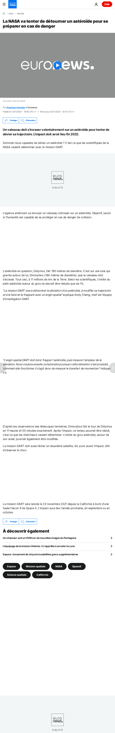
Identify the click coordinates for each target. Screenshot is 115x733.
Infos (11, 14)
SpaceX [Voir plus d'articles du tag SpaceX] (76, 566)
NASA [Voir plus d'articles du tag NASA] (58, 566)
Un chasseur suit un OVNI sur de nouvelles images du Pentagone (39, 537)
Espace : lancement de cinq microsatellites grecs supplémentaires (40, 554)
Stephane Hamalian (15, 107)
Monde (20, 14)
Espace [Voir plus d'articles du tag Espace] (11, 566)
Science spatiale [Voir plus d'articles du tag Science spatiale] (16, 574)
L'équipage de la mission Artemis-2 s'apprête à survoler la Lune (39, 546)
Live (107, 4)
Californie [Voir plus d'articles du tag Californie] (42, 574)
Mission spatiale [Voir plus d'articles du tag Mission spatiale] (35, 566)
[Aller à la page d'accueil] (12, 4)
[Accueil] (4, 13)
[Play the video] (57, 65)
